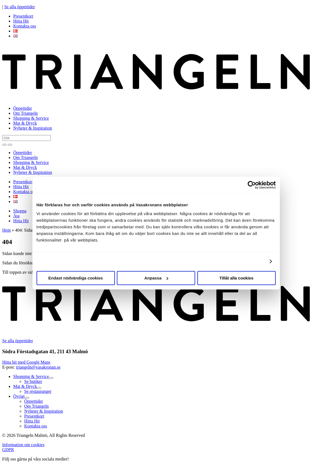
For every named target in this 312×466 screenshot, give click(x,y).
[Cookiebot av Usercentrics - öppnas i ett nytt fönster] (252, 185)
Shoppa (19, 211)
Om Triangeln (25, 113)
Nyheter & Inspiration (32, 128)
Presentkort (23, 16)
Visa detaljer (252, 261)
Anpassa (156, 278)
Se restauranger (37, 391)
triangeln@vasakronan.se (38, 367)
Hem (6, 230)
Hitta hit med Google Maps (26, 362)
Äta (16, 215)
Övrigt (19, 396)
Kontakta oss (24, 26)
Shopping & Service (31, 118)
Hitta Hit (21, 21)
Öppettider (22, 108)
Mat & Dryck (25, 123)
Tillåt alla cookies (236, 278)
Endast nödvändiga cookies (75, 278)
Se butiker (33, 381)
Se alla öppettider (19, 6)
